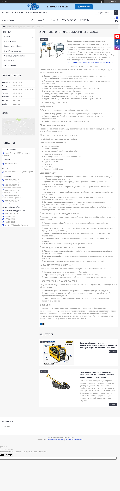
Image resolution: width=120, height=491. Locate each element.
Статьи (54, 20)
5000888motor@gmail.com (15, 211)
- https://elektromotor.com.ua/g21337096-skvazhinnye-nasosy (90, 61)
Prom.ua (71, 437)
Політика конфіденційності (74, 440)
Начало (32, 20)
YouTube (7, 426)
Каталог (41, 20)
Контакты (85, 20)
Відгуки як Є (9, 60)
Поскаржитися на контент (55, 440)
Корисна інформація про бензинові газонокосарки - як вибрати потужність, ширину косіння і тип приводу (97, 374)
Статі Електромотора (13, 51)
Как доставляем (69, 20)
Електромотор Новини (13, 46)
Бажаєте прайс (10, 41)
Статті (8, 27)
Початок (7, 36)
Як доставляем (10, 65)
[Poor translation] (9, 455)
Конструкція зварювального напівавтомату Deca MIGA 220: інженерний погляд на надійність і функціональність (98, 345)
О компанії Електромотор (14, 56)
